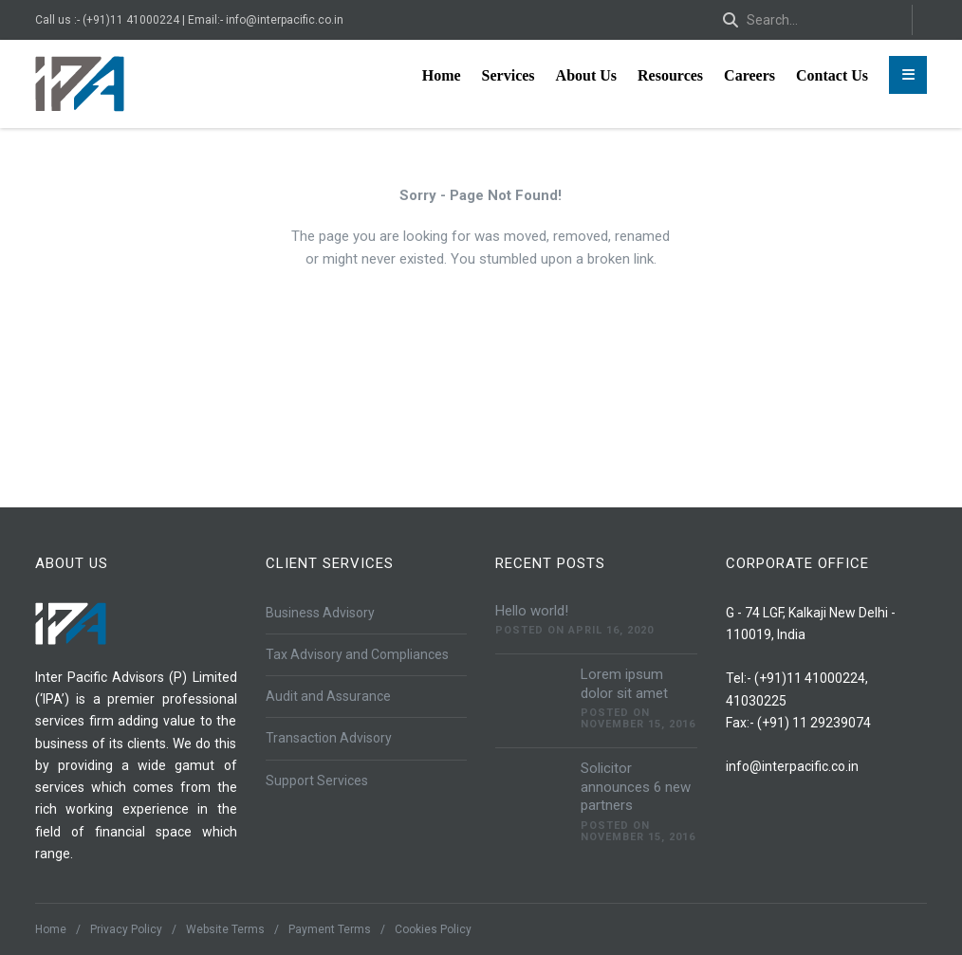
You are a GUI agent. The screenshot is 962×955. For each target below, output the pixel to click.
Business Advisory (320, 612)
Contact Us (832, 75)
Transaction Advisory (329, 737)
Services (508, 75)
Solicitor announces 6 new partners (636, 787)
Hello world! (531, 610)
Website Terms (225, 929)
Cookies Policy (433, 929)
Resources (670, 75)
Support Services (317, 780)
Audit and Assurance (328, 696)
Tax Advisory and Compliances (357, 654)
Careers (749, 75)
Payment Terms (329, 929)
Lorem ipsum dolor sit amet (624, 684)
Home (441, 75)
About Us (586, 75)
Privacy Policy (126, 929)
